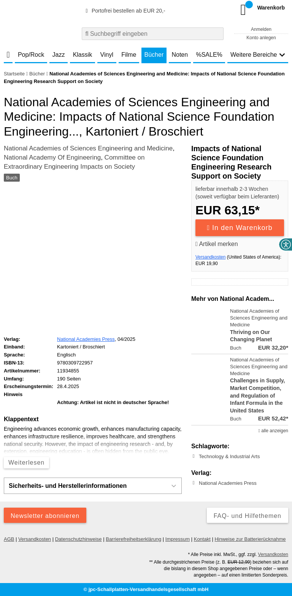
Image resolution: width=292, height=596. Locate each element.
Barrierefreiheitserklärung (133, 539)
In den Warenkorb (240, 228)
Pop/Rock (31, 54)
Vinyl (106, 54)
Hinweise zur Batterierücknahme (250, 539)
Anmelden (261, 29)
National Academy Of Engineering (52, 157)
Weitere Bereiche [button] (257, 54)
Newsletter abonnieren (45, 516)
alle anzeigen (273, 430)
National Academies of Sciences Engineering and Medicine (88, 148)
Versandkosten (210, 257)
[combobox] (153, 33)
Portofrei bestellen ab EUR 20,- (124, 11)
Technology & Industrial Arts (229, 456)
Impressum (177, 539)
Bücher (154, 54)
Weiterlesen (26, 462)
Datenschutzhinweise (78, 539)
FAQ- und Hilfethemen (247, 516)
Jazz (58, 54)
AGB (9, 539)
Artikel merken (216, 244)
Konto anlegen (261, 37)
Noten (179, 54)
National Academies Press (228, 483)
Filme (128, 54)
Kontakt (202, 539)
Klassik (82, 54)
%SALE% (209, 54)
